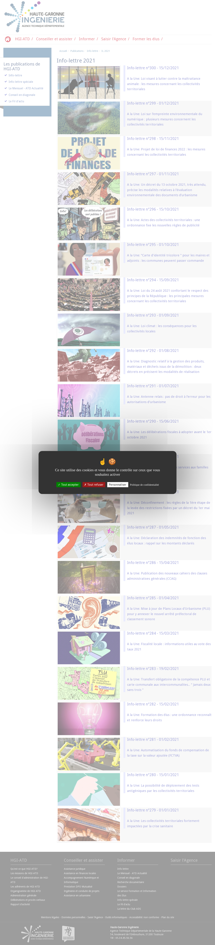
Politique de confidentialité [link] (144, 484)
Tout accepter (68, 484)
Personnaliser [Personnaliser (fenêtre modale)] (117, 484)
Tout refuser (93, 484)
